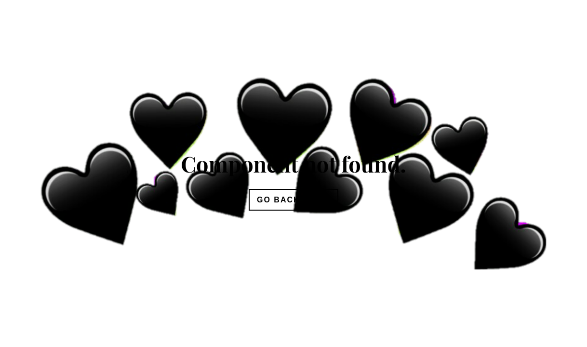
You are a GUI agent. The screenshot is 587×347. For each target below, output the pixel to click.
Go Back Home (293, 200)
